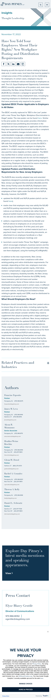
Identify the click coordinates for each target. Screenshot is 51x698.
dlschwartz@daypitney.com (12, 514)
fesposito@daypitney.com (11, 404)
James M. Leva (11, 409)
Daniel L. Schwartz (13, 503)
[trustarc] (45, 696)
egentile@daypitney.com (18, 619)
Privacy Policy (36, 664)
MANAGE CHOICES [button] (25, 684)
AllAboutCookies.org (25, 676)
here (40, 118)
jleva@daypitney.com (10, 420)
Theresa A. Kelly (12, 489)
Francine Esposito (12, 395)
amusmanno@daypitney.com (12, 436)
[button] (48, 632)
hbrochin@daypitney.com (11, 455)
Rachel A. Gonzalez (13, 474)
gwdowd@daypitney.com (11, 469)
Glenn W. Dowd (11, 460)
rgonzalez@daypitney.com (11, 485)
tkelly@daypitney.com (10, 498)
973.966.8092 (13, 616)
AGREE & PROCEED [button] (26, 689)
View (9, 573)
